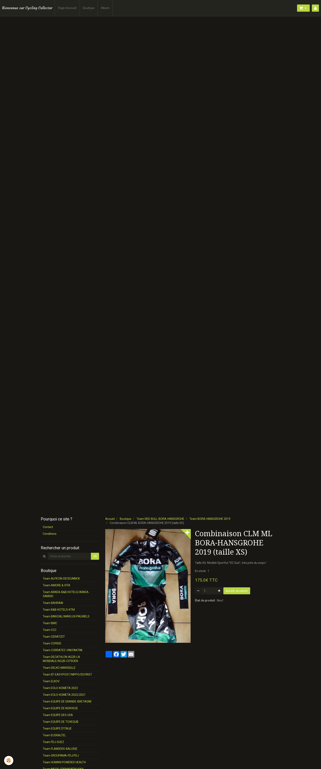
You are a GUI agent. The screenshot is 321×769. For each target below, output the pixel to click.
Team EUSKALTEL (54, 735)
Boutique (89, 8)
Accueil (110, 518)
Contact (48, 527)
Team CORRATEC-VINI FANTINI (62, 650)
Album (105, 8)
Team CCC (50, 630)
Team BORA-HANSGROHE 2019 (209, 518)
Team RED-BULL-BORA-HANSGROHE (160, 518)
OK (95, 556)
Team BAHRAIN (53, 603)
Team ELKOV (51, 681)
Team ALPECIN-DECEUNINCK (61, 578)
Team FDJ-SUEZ (53, 742)
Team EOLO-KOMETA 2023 (60, 688)
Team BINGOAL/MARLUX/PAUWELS (66, 616)
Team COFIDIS (52, 643)
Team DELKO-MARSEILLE (59, 667)
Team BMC (50, 623)
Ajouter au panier (237, 590)
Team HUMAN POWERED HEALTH (64, 762)
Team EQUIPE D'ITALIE (57, 728)
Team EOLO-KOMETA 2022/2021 (64, 694)
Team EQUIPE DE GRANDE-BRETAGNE (67, 701)
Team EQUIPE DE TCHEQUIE (61, 721)
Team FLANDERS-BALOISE (60, 748)
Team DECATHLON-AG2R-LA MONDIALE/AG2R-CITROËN (61, 659)
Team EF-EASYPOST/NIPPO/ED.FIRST (67, 674)
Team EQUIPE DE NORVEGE (60, 708)
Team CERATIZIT (54, 636)
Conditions (50, 533)
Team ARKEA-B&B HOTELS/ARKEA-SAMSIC (66, 594)
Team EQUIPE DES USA (58, 715)
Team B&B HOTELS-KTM (59, 609)
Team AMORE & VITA (56, 585)
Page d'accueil (67, 8)
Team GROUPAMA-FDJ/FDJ (61, 755)
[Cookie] (8, 760)
